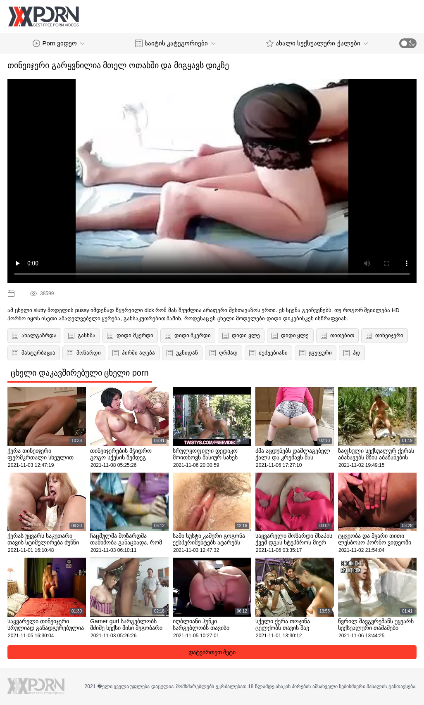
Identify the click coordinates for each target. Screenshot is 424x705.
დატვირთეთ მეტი (212, 652)
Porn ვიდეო (58, 43)
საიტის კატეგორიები (175, 43)
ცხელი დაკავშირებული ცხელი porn (80, 372)
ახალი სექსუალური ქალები (316, 43)
